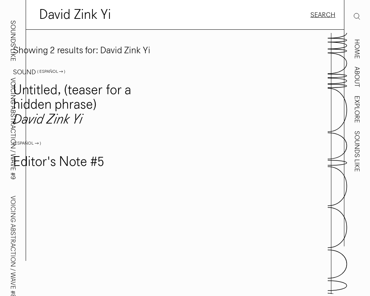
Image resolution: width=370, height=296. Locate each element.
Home (357, 49)
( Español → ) (51, 71)
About (357, 77)
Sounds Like (357, 151)
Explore (357, 109)
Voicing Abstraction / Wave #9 (13, 129)
